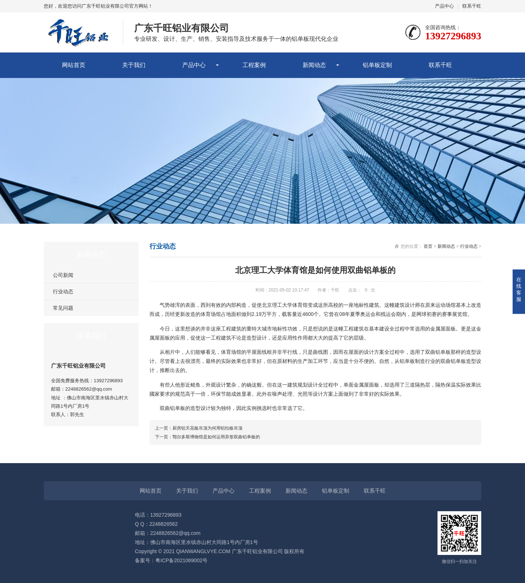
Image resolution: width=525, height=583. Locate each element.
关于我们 (133, 65)
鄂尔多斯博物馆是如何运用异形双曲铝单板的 (216, 436)
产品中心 (444, 6)
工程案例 (254, 65)
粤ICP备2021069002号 (181, 560)
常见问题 (63, 308)
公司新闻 (63, 275)
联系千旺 (471, 6)
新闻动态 (314, 65)
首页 (428, 246)
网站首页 (73, 65)
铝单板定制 (377, 65)
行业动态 (63, 291)
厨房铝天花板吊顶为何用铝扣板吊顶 (207, 428)
